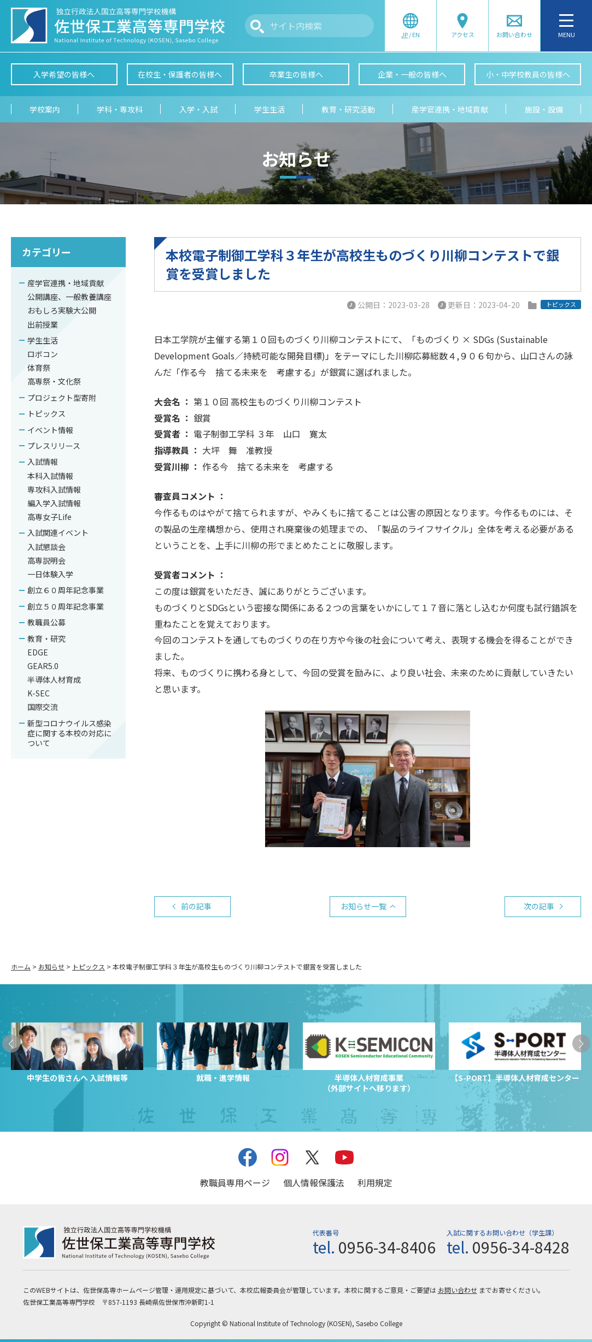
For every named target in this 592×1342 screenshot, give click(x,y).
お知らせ (51, 966)
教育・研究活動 (348, 109)
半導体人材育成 (54, 679)
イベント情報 (50, 429)
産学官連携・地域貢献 (450, 109)
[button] (11, 1043)
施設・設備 (544, 109)
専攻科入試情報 (54, 489)
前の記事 (196, 906)
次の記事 (539, 906)
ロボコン (42, 353)
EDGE (37, 652)
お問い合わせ (457, 1289)
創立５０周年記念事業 (65, 606)
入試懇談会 (46, 546)
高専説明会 (46, 560)
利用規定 (374, 1182)
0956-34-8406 (387, 1247)
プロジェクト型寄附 (61, 397)
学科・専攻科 (120, 109)
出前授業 (42, 324)
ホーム (21, 966)
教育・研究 (46, 638)
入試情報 (42, 461)
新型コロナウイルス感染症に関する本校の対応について (69, 733)
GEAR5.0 (42, 665)
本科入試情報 (50, 475)
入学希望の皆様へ (64, 74)
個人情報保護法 (313, 1182)
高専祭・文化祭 (54, 381)
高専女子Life (49, 516)
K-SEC (38, 693)
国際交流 (42, 706)
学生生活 (269, 109)
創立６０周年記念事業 (65, 589)
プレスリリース (53, 445)
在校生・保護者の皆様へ (180, 74)
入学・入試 (198, 109)
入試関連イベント (58, 532)
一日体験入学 (50, 574)
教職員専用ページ (235, 1182)
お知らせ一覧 (363, 906)
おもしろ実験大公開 (61, 310)
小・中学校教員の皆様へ (528, 74)
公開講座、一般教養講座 (69, 296)
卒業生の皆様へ (296, 74)
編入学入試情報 (54, 503)
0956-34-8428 (521, 1247)
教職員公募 (46, 622)
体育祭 (38, 367)
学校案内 (45, 109)
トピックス (46, 413)
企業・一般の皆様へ (412, 74)
